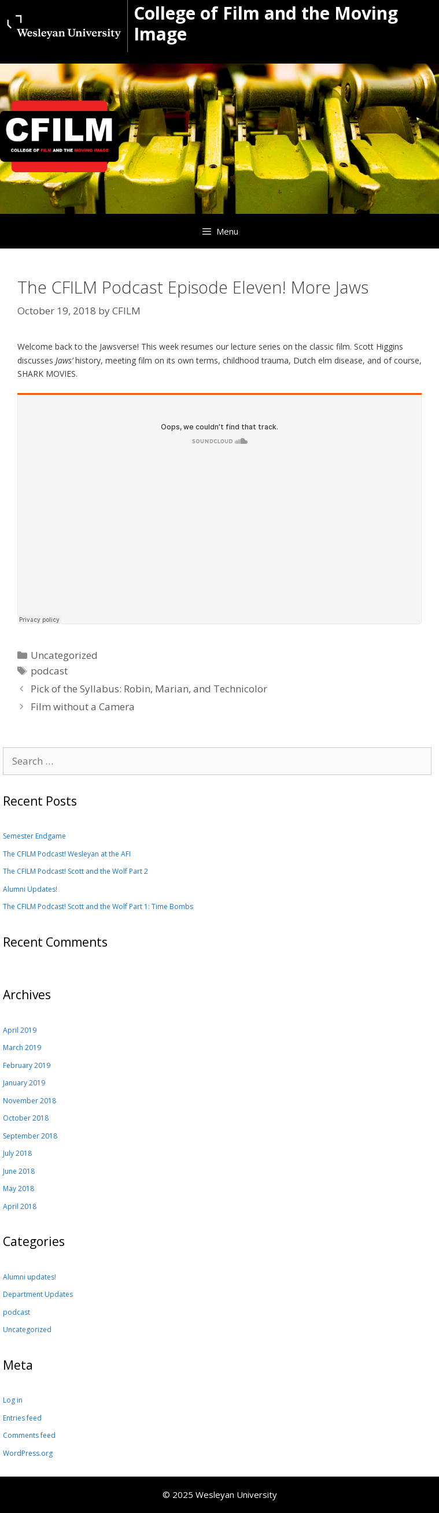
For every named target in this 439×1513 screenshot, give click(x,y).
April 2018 (19, 1206)
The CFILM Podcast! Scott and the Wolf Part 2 (75, 871)
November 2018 (29, 1101)
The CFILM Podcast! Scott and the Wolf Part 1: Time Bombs (98, 906)
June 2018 (19, 1171)
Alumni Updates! (30, 889)
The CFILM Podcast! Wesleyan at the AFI (67, 854)
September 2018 (30, 1136)
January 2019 (24, 1083)
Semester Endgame (34, 836)
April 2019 (19, 1030)
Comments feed (29, 1435)
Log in (13, 1400)
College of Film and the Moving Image (266, 23)
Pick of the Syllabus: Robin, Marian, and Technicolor (149, 688)
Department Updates (38, 1294)
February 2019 (26, 1065)
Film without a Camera (83, 706)
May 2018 (18, 1188)
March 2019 (22, 1047)
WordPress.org (28, 1453)
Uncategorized (27, 1329)
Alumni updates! (29, 1277)
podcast (49, 670)
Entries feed (22, 1418)
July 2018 (17, 1153)
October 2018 (26, 1118)
